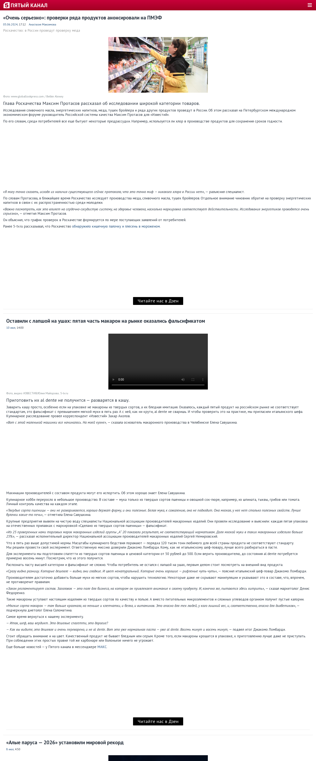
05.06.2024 (10, 24)
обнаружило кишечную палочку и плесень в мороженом (116, 226)
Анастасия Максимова (42, 24)
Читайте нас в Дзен (158, 301)
